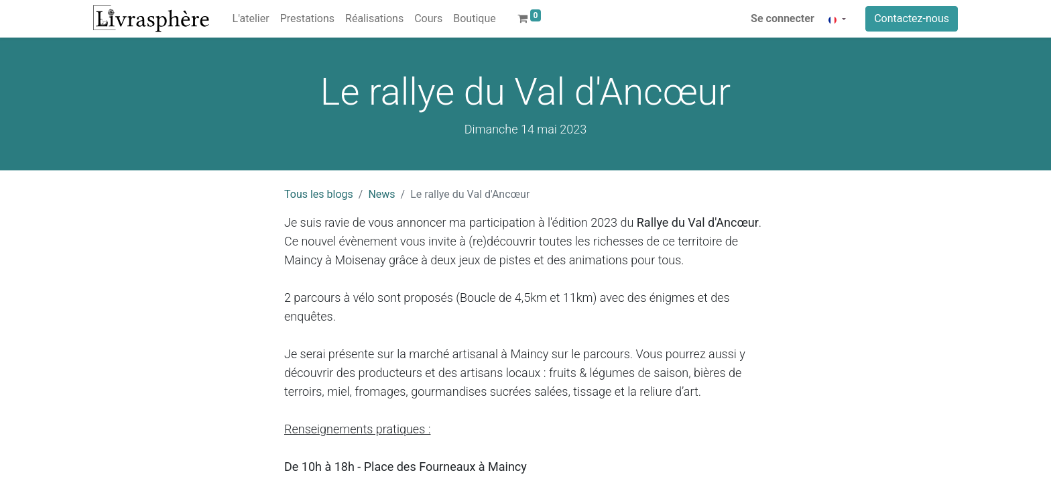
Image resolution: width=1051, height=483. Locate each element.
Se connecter (782, 18)
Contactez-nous (911, 18)
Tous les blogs (318, 194)
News (381, 194)
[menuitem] (251, 18)
